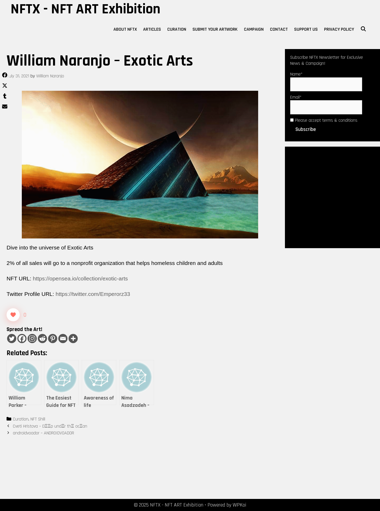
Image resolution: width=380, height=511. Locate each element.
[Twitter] (11, 338)
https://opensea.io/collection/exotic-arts (80, 278)
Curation (176, 29)
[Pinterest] (52, 338)
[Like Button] (13, 314)
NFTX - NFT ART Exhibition (85, 9)
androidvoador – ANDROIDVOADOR (43, 433)
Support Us (306, 29)
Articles (152, 29)
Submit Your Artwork (215, 29)
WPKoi (239, 505)
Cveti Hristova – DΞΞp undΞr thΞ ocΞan (50, 426)
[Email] (62, 338)
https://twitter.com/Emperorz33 (93, 294)
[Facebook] (22, 338)
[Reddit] (42, 338)
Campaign (254, 29)
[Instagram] (32, 338)
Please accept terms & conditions (323, 120)
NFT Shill (37, 419)
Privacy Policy (339, 29)
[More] (73, 338)
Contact (279, 29)
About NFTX (125, 29)
